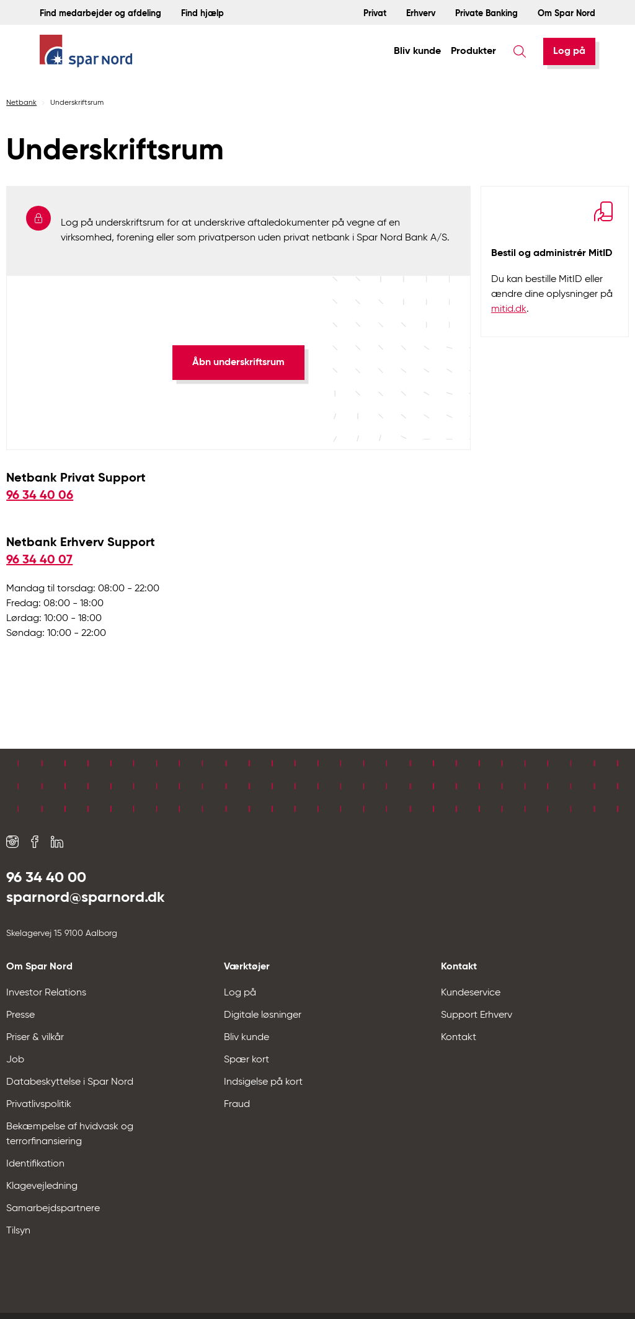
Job (15, 1060)
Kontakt (458, 1038)
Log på (569, 51)
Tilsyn (18, 1231)
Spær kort (246, 1060)
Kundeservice (470, 993)
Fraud (237, 1104)
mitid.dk (508, 309)
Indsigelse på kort (263, 1082)
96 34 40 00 (46, 877)
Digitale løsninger (262, 1015)
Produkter (473, 51)
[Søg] (519, 51)
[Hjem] (86, 52)
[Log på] (569, 51)
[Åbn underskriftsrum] (238, 362)
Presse (20, 1015)
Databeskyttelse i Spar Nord (69, 1082)
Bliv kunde (417, 51)
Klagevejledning (42, 1186)
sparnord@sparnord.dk (85, 897)
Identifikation (35, 1164)
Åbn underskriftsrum (238, 363)
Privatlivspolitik (38, 1104)
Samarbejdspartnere (53, 1209)
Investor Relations (46, 993)
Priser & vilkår (35, 1038)
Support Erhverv (476, 1015)
